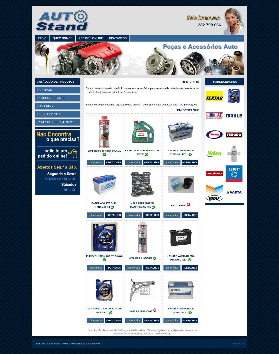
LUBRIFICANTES (50, 114)
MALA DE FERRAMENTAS (56, 122)
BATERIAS (46, 106)
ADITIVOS (45, 90)
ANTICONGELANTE (52, 98)
